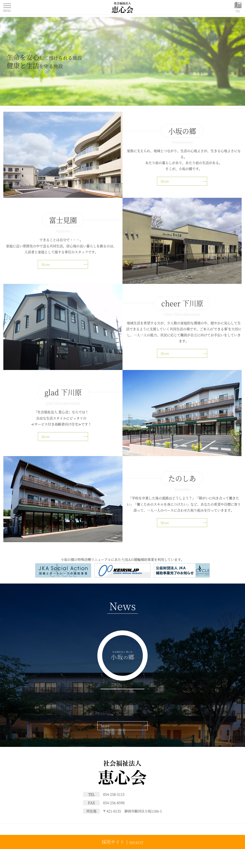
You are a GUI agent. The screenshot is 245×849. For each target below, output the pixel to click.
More (165, 181)
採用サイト (113, 841)
